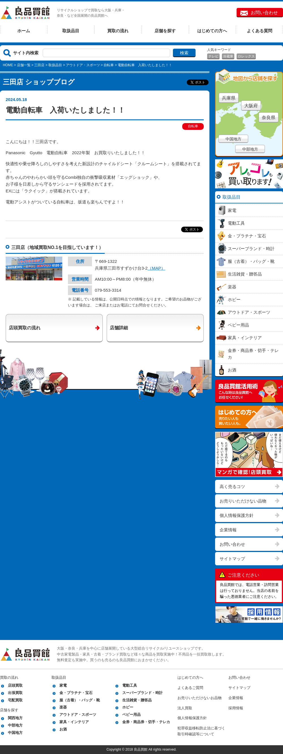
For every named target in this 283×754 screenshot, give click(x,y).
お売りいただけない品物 (243, 501)
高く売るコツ (232, 486)
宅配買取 (15, 700)
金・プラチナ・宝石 (76, 693)
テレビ (213, 56)
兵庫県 (228, 98)
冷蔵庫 (228, 56)
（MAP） (157, 268)
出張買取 (15, 693)
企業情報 (228, 529)
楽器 (63, 707)
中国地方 (233, 139)
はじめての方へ (212, 30)
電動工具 (129, 685)
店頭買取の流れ (24, 327)
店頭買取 (15, 685)
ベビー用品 (131, 714)
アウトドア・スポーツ (83, 65)
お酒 (63, 729)
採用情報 (235, 708)
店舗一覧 (24, 65)
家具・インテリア (74, 722)
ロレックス (246, 56)
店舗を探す (165, 30)
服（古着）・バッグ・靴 (79, 700)
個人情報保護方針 (237, 515)
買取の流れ (117, 30)
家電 (63, 685)
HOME (8, 65)
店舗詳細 (119, 327)
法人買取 (184, 708)
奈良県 (268, 117)
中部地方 (250, 149)
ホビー (127, 707)
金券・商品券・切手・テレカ (146, 722)
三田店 (39, 65)
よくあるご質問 (190, 688)
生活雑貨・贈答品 (137, 700)
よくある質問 (259, 30)
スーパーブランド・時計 (142, 693)
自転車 (109, 65)
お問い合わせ (264, 12)
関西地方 (15, 718)
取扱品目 (70, 30)
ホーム (23, 30)
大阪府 (251, 105)
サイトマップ (232, 558)
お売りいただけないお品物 (199, 698)
